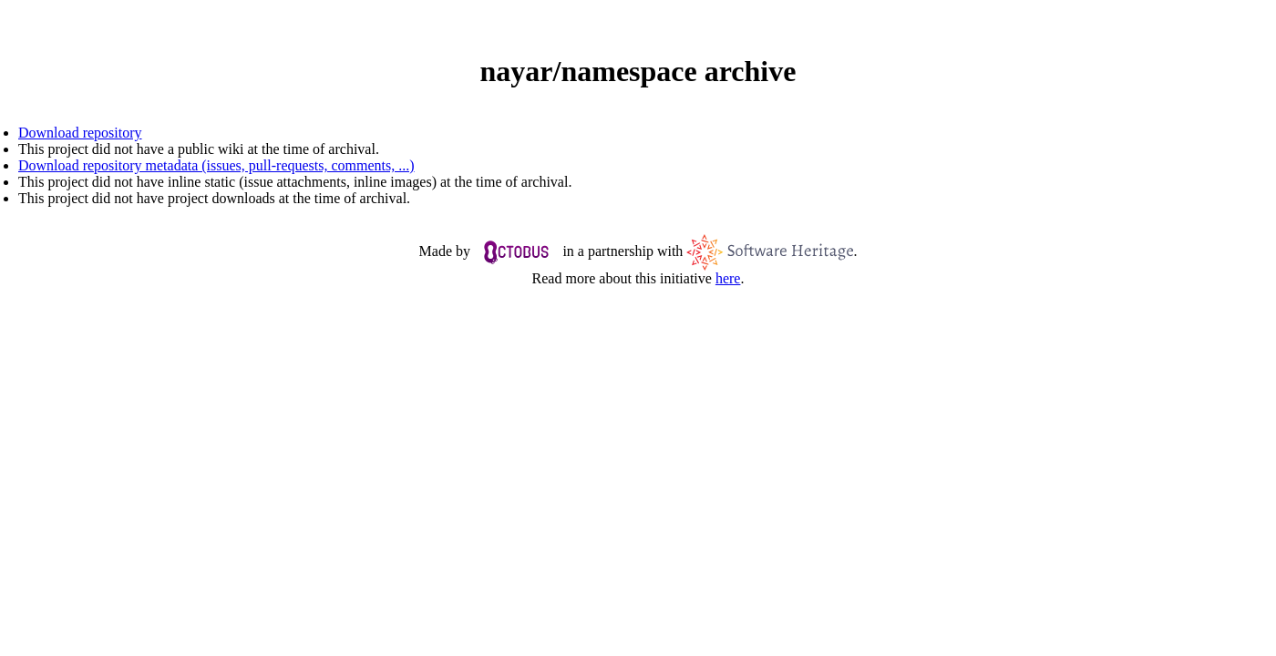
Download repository (80, 132)
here (728, 278)
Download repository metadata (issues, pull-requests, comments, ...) (216, 165)
